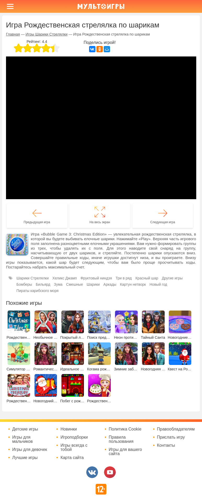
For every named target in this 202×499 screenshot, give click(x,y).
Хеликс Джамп (64, 278)
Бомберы (24, 284)
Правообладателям (176, 429)
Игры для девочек (29, 450)
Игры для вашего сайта (125, 452)
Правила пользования (121, 439)
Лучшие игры (25, 458)
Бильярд (43, 284)
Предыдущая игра (37, 222)
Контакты (166, 445)
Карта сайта (72, 458)
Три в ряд (124, 278)
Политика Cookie (125, 429)
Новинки (68, 429)
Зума (58, 284)
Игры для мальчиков (22, 439)
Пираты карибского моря (37, 290)
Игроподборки (74, 437)
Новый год (158, 284)
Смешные (74, 284)
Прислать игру (171, 437)
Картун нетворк (133, 284)
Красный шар (146, 278)
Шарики (93, 284)
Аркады (110, 284)
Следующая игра (162, 222)
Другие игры (172, 278)
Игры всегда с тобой (73, 447)
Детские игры (25, 429)
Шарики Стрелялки (32, 278)
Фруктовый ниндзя (96, 278)
